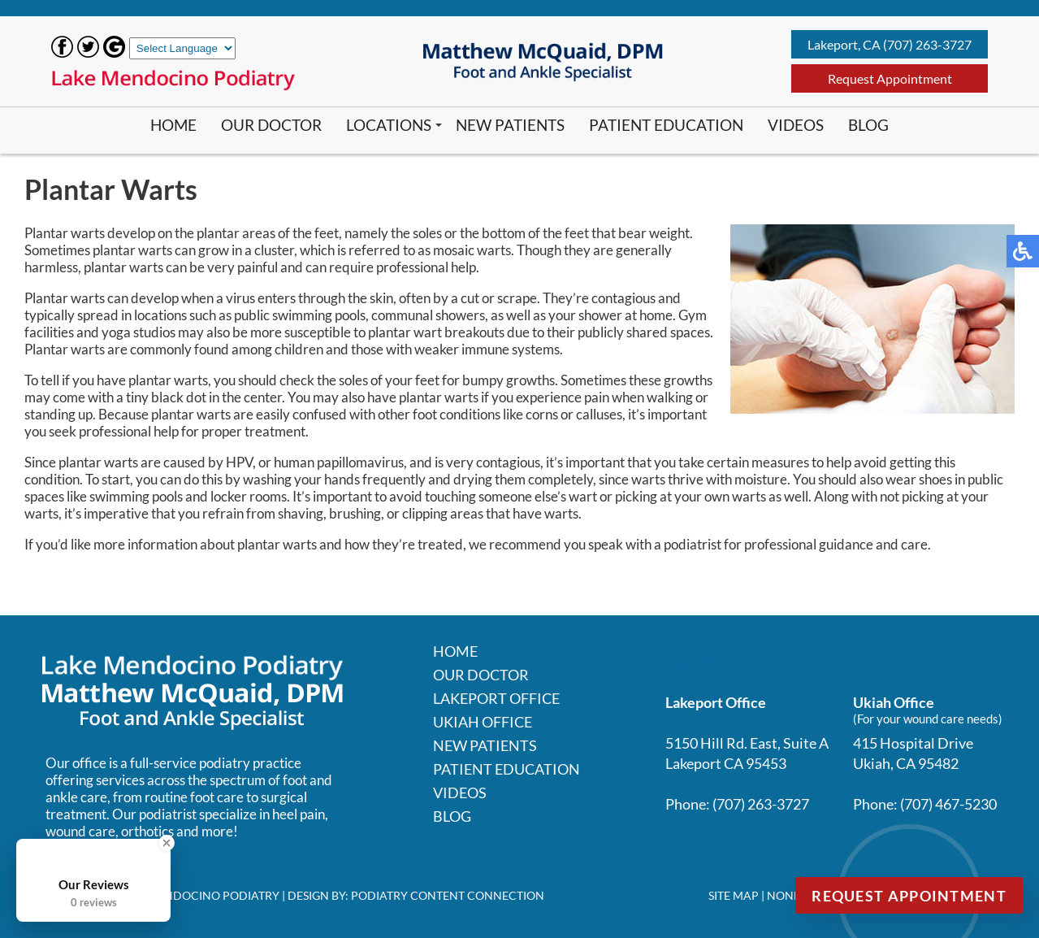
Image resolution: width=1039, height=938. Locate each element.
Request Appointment (890, 78)
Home (173, 124)
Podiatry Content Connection (447, 895)
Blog (868, 124)
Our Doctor (271, 124)
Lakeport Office (496, 698)
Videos (796, 124)
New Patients (510, 124)
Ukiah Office (482, 722)
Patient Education (666, 124)
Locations (388, 124)
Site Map (733, 895)
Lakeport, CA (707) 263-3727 (889, 44)
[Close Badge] (166, 843)
